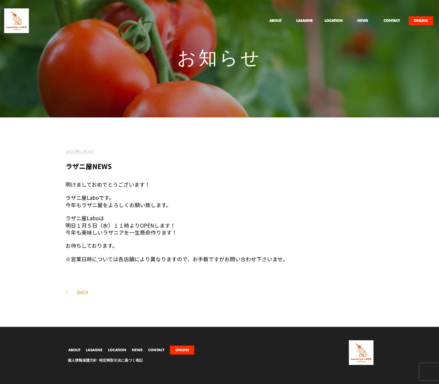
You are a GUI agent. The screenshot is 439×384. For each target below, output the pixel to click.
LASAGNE (94, 350)
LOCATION (117, 350)
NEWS (137, 350)
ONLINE (182, 350)
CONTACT (156, 350)
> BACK (77, 292)
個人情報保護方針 (82, 360)
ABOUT (74, 350)
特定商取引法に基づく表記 (121, 360)
